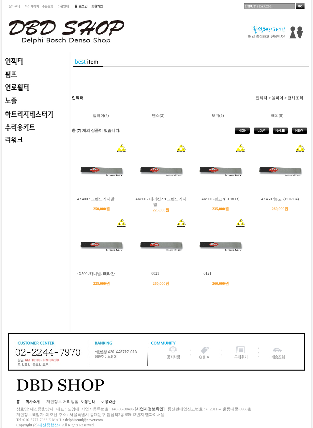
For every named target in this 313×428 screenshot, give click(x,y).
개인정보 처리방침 (62, 401)
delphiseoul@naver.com (84, 420)
